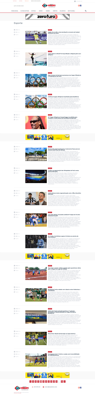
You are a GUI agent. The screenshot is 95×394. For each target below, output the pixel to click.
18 (41, 381)
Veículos (27, 0)
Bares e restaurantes (35, 0)
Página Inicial (14, 10)
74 (62, 381)
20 (46, 381)
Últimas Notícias (25, 10)
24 (56, 381)
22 (51, 381)
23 (54, 381)
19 (43, 381)
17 (38, 381)
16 (35, 381)
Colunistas (62, 10)
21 (48, 381)
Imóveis (20, 0)
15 (33, 381)
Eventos (55, 10)
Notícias (14, 0)
